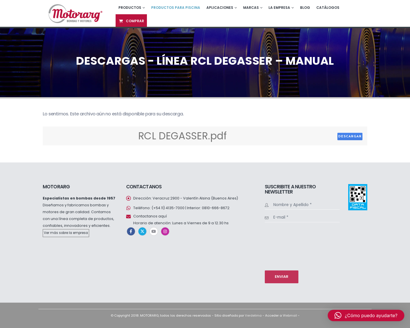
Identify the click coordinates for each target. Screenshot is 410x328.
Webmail (290, 315)
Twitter (142, 231)
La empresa (279, 7)
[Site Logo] (75, 13)
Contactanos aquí (150, 216)
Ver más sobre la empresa (66, 233)
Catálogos (327, 7)
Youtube (153, 231)
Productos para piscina (175, 7)
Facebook (131, 231)
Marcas (251, 7)
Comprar (131, 21)
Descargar (350, 136)
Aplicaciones (219, 7)
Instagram (165, 231)
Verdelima (253, 315)
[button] (366, 315)
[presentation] (288, 245)
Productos (129, 7)
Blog (305, 7)
